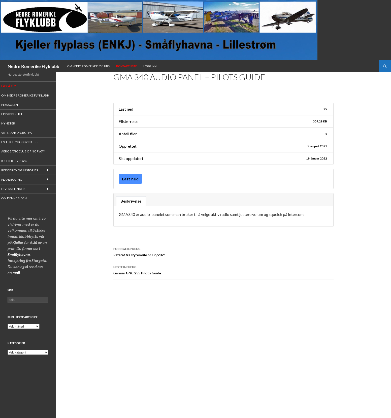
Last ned (130, 178)
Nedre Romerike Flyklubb (33, 66)
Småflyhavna (19, 260)
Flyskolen (15, 109)
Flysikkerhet (17, 118)
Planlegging (17, 184)
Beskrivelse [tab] (131, 201)
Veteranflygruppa (21, 137)
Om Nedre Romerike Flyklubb (88, 66)
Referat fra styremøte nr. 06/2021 (223, 251)
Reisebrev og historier (24, 175)
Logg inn (149, 66)
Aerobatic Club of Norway (27, 156)
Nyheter (14, 128)
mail (16, 278)
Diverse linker (18, 194)
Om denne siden (19, 203)
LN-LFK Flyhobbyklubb (24, 147)
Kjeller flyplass (19, 166)
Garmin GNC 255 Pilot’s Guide (223, 269)
